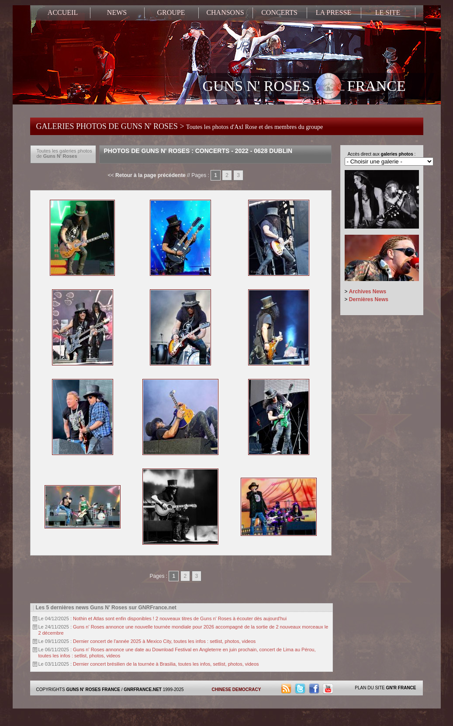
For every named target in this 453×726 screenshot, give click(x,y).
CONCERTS (279, 12)
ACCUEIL (63, 12)
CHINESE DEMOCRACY (236, 689)
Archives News (367, 291)
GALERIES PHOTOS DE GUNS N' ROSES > (179, 126)
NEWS (117, 12)
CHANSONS (225, 12)
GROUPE (171, 12)
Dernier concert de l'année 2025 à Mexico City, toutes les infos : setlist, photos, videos (164, 641)
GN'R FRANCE (401, 687)
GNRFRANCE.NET (143, 689)
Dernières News (368, 299)
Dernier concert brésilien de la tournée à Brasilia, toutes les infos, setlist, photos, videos (166, 664)
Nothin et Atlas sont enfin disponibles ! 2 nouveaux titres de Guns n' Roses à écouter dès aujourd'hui (180, 618)
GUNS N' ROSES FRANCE (304, 87)
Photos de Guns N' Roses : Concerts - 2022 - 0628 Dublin (198, 150)
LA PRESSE (333, 12)
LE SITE (387, 12)
